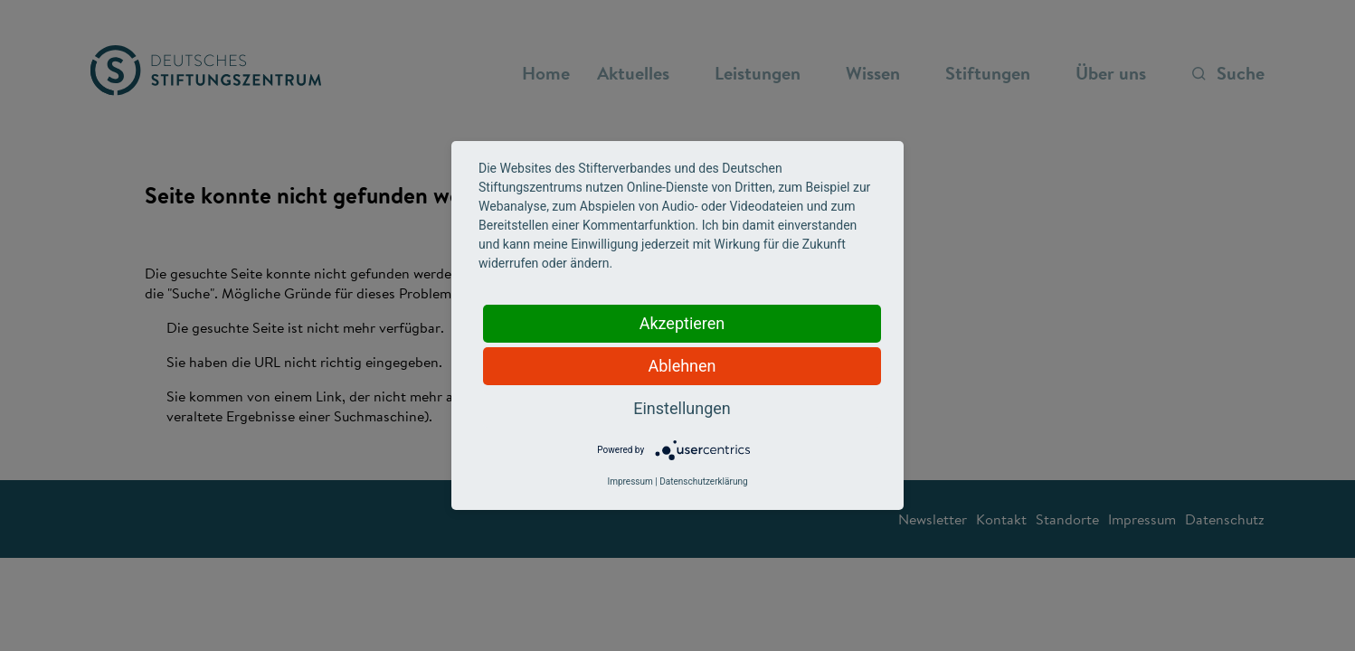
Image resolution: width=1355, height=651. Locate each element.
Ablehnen (681, 365)
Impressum (629, 481)
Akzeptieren (682, 323)
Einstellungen (681, 408)
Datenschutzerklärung (703, 481)
